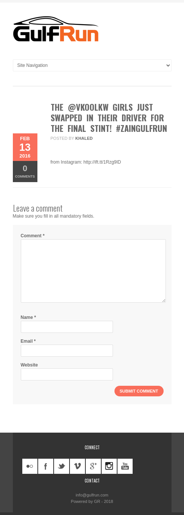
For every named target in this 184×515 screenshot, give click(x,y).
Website (29, 365)
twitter (61, 466)
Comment (33, 235)
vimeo (77, 466)
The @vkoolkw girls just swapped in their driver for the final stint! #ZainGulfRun (109, 117)
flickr (29, 466)
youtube (125, 466)
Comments (25, 171)
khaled (84, 138)
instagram (109, 466)
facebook (45, 466)
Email (28, 341)
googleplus (93, 466)
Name (28, 317)
